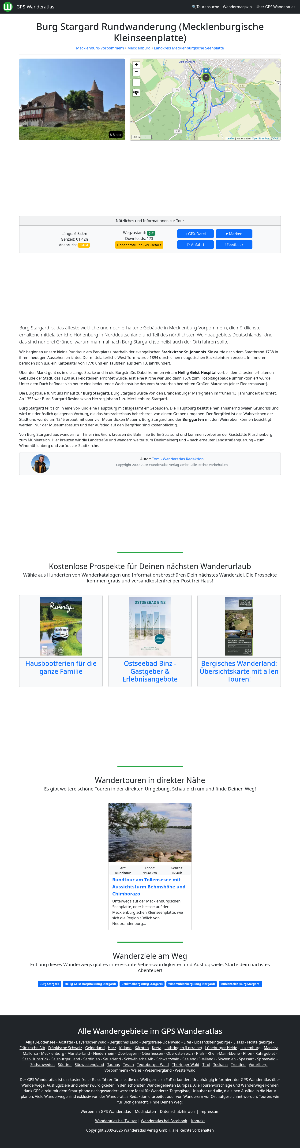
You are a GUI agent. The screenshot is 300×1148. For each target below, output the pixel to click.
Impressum (209, 1111)
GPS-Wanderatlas (35, 7)
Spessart (246, 1059)
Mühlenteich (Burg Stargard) (240, 984)
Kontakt (198, 1120)
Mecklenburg (139, 48)
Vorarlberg (258, 1064)
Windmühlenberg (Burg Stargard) (191, 984)
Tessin (128, 1064)
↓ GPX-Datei (195, 233)
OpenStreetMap (261, 138)
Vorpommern (116, 1070)
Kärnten (142, 1047)
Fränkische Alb (32, 1047)
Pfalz (200, 1053)
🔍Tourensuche (205, 6)
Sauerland (112, 1059)
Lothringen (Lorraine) (183, 1047)
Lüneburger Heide (221, 1047)
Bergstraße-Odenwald (161, 1042)
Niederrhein (103, 1053)
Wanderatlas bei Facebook (164, 1120)
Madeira (271, 1047)
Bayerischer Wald (91, 1042)
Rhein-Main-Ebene (224, 1053)
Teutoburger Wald (153, 1064)
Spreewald (266, 1059)
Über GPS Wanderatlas (275, 6)
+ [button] (136, 65)
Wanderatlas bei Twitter (116, 1120)
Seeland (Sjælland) (198, 1059)
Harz (112, 1047)
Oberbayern (128, 1053)
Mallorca (30, 1053)
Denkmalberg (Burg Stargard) (142, 984)
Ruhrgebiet (265, 1053)
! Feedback (234, 244)
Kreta (156, 1047)
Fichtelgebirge (259, 1042)
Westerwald (185, 1070)
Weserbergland (158, 1070)
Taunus (113, 1064)
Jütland (125, 1047)
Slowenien (227, 1059)
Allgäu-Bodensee (40, 1042)
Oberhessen (152, 1053)
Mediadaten (145, 1111)
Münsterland (79, 1053)
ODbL (275, 138)
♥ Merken (234, 233)
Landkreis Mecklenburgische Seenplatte (189, 48)
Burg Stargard (49, 984)
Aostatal (66, 1042)
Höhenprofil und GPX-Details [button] (139, 245)
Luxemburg (250, 1047)
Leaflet (230, 138)
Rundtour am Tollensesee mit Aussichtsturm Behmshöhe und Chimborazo (148, 886)
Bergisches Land (124, 1042)
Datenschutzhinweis (177, 1111)
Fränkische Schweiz (65, 1047)
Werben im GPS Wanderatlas (106, 1111)
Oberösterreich (179, 1053)
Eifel (187, 1042)
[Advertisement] (205, 177)
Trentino (238, 1064)
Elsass (238, 1042)
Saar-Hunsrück (35, 1059)
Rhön (247, 1053)
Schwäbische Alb (138, 1059)
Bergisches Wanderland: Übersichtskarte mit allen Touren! (238, 671)
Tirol (206, 1064)
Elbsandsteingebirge (212, 1042)
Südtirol (65, 1064)
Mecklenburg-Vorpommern (100, 48)
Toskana (220, 1064)
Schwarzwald (167, 1059)
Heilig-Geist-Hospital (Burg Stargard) (90, 984)
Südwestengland (89, 1064)
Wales (136, 1070)
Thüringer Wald (185, 1064)
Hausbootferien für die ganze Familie (61, 667)
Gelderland (95, 1047)
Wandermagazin (237, 6)
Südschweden (42, 1064)
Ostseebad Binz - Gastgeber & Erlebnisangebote (149, 671)
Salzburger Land (65, 1059)
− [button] (136, 72)
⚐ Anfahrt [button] (195, 244)
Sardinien (91, 1059)
